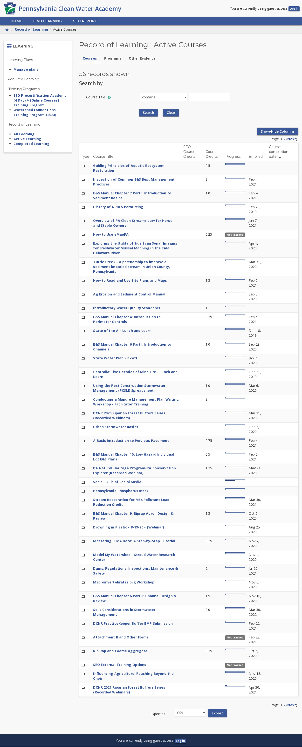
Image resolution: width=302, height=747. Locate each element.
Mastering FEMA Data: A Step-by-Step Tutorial (134, 541)
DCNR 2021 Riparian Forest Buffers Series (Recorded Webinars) (129, 690)
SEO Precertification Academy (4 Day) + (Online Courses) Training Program (40, 100)
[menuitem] (16, 21)
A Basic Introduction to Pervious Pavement (131, 441)
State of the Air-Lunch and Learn (122, 331)
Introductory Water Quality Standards (126, 308)
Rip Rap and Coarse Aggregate (120, 651)
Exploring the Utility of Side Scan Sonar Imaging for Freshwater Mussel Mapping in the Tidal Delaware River (135, 248)
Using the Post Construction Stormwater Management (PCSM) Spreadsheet (129, 388)
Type (85, 157)
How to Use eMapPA (111, 234)
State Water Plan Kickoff (115, 358)
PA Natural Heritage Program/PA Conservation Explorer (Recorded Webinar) (134, 470)
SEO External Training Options (119, 665)
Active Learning (27, 139)
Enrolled (256, 157)
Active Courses (64, 29)
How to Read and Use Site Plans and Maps (130, 280)
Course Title (103, 157)
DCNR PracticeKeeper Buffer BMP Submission (133, 623)
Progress (233, 157)
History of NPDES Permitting (118, 207)
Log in (294, 9)
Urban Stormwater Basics (115, 427)
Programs (113, 58)
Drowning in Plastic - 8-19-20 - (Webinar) (128, 527)
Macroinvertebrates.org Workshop (123, 582)
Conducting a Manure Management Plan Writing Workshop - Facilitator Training (135, 402)
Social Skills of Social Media (117, 482)
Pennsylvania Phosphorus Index (121, 491)
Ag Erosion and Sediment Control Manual (129, 294)
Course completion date (278, 152)
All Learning (24, 134)
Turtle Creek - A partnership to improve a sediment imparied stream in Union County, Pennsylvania (131, 267)
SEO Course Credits (189, 152)
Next (291, 139)
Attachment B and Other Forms (121, 637)
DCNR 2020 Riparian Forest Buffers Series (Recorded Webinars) (129, 415)
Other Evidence (142, 58)
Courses (90, 58)
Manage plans (26, 69)
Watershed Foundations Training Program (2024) (35, 112)
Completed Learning (31, 144)
